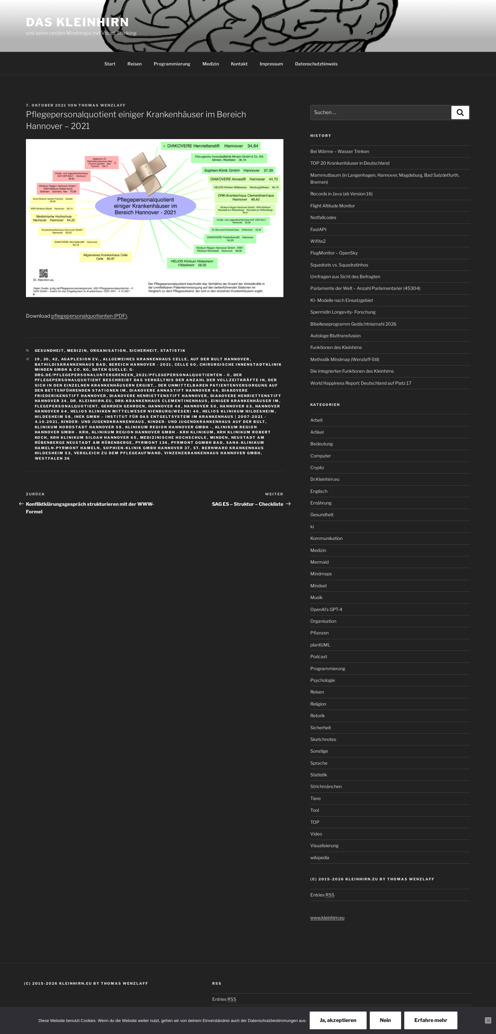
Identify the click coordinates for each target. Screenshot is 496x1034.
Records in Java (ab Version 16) (341, 193)
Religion (318, 704)
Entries (322, 894)
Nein (385, 1020)
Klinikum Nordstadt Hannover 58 (78, 427)
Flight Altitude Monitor (332, 205)
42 (55, 359)
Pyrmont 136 (151, 442)
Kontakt (239, 63)
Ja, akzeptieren (338, 1020)
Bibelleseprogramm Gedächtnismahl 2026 (353, 324)
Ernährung (321, 502)
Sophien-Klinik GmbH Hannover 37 (146, 448)
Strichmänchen (326, 786)
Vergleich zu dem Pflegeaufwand (117, 453)
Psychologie (322, 680)
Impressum (271, 63)
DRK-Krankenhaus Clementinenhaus (161, 401)
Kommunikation (326, 538)
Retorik (317, 715)
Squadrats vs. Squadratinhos (339, 264)
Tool (314, 810)
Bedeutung (321, 443)
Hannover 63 (236, 406)
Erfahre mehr (430, 1020)
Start (109, 63)
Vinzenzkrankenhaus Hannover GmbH (212, 453)
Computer (320, 455)
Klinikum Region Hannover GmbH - (168, 427)
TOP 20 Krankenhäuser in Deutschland (349, 163)
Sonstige (319, 751)
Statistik (173, 350)
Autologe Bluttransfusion (335, 335)
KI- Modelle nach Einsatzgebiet (341, 300)
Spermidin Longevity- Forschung (342, 312)
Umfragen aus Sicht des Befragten (345, 276)
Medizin (210, 63)
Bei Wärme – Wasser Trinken (339, 151)
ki (312, 526)
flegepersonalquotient (66, 406)
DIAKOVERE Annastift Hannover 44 (174, 390)
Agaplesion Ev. (80, 359)
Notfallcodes (323, 217)
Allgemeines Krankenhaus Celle (145, 359)
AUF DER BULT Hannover (220, 359)
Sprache (318, 763)
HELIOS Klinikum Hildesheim (238, 411)
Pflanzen (319, 632)
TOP (314, 822)
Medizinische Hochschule (173, 437)
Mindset (318, 585)
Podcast (318, 656)
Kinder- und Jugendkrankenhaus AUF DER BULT (206, 421)
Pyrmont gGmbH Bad (197, 442)
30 (46, 359)
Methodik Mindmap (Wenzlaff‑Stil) (345, 359)
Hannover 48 (164, 406)
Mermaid (319, 562)
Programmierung (172, 63)
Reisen (134, 63)
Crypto (317, 467)
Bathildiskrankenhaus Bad (70, 364)
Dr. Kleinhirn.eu (91, 401)
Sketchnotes (323, 739)
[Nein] (488, 1020)
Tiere (315, 798)
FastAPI (318, 229)
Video (316, 833)
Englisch (318, 491)
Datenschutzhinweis (316, 63)
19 (37, 359)
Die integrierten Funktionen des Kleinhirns (352, 371)
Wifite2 (318, 241)
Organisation (108, 350)
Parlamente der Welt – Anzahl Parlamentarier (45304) (365, 288)
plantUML (320, 644)
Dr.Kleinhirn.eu (324, 479)
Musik (316, 597)
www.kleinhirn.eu (327, 917)
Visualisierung (324, 845)
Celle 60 (186, 364)
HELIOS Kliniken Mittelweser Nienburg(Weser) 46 (135, 411)
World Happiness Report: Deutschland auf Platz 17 (360, 383)
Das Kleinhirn (77, 22)
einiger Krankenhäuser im (245, 401)
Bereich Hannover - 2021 (140, 364)
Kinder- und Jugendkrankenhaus (103, 421)
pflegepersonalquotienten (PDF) (89, 316)
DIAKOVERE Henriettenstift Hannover (158, 396)
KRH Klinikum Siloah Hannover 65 (93, 437)
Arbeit (316, 420)
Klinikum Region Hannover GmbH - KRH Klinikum (153, 432)
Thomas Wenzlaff (102, 105)
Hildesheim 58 (53, 416)
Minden (219, 437)
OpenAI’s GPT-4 (326, 609)
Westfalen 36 (53, 458)
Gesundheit (49, 350)
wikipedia (319, 857)
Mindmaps (321, 573)
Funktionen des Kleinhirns (336, 347)
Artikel (317, 432)
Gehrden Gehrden (123, 406)
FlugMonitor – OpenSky (334, 252)
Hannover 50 (200, 406)
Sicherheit (143, 350)
